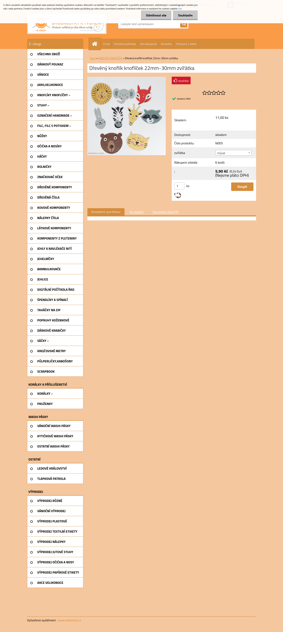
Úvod (93, 58)
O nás (106, 44)
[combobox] (233, 153)
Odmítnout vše (156, 15)
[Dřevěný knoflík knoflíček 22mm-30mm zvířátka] (126, 78)
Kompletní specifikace (106, 211)
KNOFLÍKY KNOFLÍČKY (110, 58)
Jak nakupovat (148, 44)
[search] (183, 24)
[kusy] (179, 186)
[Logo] (67, 24)
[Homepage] (96, 44)
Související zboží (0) (165, 211)
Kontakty (166, 44)
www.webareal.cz (69, 620)
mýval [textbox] (221, 153)
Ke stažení (136, 211)
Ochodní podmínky (125, 44)
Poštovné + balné (186, 44)
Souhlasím (185, 15)
